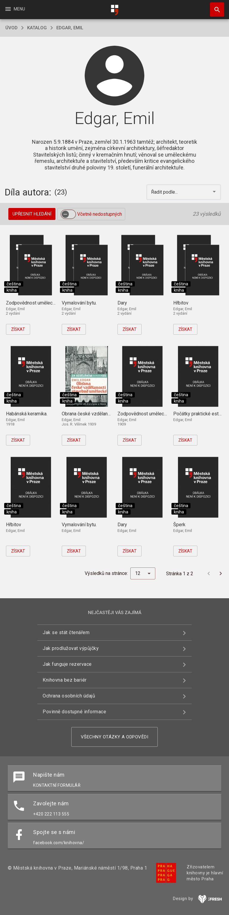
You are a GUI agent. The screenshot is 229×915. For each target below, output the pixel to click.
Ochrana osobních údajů (69, 696)
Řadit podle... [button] (165, 192)
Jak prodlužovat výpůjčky (71, 648)
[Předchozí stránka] (209, 573)
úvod (11, 27)
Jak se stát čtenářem (66, 632)
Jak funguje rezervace (67, 664)
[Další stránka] (221, 573)
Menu (14, 9)
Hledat (214, 6)
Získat (18, 329)
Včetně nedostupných (99, 214)
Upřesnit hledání (32, 214)
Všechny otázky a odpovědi (114, 737)
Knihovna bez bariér (65, 680)
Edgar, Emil (69, 27)
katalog (37, 27)
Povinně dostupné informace (74, 711)
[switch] (68, 214)
